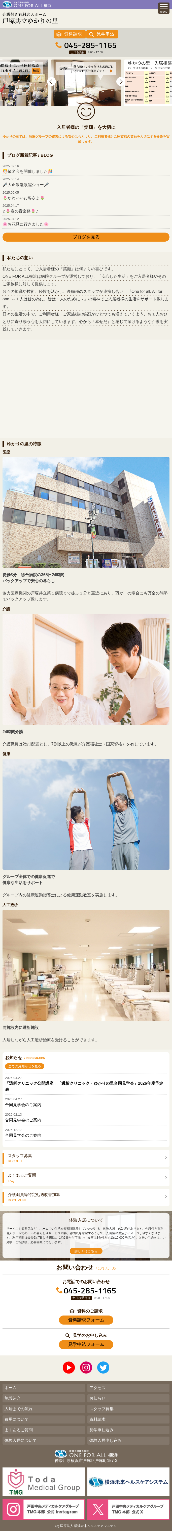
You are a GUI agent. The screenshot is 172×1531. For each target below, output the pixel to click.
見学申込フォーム (86, 1344)
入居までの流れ (19, 1409)
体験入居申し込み (105, 1440)
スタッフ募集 (101, 1409)
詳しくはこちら (86, 1251)
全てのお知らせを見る (24, 1066)
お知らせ (97, 1398)
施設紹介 (13, 1398)
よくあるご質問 (19, 1430)
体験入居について (21, 1440)
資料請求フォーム (86, 1320)
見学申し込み (101, 1430)
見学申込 (105, 33)
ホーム (11, 1388)
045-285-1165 (90, 45)
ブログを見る (86, 237)
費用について (17, 1419)
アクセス (97, 1388)
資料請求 (73, 33)
